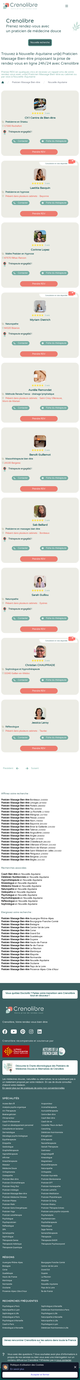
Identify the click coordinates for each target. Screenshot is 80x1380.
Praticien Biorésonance (51, 1179)
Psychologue (7, 1219)
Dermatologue (8, 1132)
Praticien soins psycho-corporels (55, 1211)
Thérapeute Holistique (12, 1244)
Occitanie (20, 963)
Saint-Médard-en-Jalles (31, 850)
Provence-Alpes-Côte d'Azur (29, 969)
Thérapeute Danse (10, 1240)
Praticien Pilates (9, 1201)
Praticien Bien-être (10, 1179)
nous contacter (63, 1360)
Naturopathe (46, 1168)
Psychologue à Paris (10, 1306)
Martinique (21, 951)
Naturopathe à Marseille (51, 1317)
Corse (18, 930)
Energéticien (46, 1136)
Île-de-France (22, 945)
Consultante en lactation (12, 1129)
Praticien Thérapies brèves (52, 1208)
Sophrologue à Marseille (51, 1306)
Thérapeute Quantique (12, 1247)
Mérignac (24, 814)
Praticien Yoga (8, 1211)
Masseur (6, 1165)
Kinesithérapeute (9, 1161)
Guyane (19, 939)
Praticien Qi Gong (48, 1201)
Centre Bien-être (48, 1114)
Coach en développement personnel (17, 1125)
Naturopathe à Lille (49, 1321)
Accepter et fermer (40, 1374)
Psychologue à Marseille (12, 1321)
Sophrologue (7, 1237)
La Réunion (21, 948)
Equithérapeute (9, 1140)
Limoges (23, 803)
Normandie (21, 957)
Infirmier (6, 1158)
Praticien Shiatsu (48, 1204)
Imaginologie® (47, 1154)
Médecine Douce (9, 1168)
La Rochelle (25, 811)
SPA (4, 1229)
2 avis (47, 385)
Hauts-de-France (24, 942)
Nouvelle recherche (40, 42)
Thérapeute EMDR (49, 1240)
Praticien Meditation (50, 1194)
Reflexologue (8, 1226)
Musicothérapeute (49, 1165)
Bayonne (24, 823)
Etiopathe (6, 1143)
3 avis (47, 113)
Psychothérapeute (49, 1222)
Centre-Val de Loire (25, 927)
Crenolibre (8, 1021)
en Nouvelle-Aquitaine (20, 874)
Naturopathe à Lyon (11, 1310)
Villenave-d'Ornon (28, 844)
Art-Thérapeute (9, 1111)
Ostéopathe (7, 1176)
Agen (22, 838)
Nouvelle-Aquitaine (57, 82)
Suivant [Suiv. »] (32, 768)
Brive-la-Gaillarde (28, 826)
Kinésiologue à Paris (11, 1317)
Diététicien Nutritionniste (52, 1132)
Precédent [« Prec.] (11, 768)
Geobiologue (7, 1147)
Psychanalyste (47, 1215)
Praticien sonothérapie (12, 1215)
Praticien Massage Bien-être (26, 82)
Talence (23, 829)
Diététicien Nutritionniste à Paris (55, 1310)
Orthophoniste (8, 1172)
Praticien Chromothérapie (13, 1183)
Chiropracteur (8, 1118)
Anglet (22, 835)
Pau (21, 808)
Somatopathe (8, 1233)
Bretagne (20, 924)
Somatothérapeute (49, 1233)
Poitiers (23, 806)
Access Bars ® (8, 1104)
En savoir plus (17, 1369)
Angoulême (25, 832)
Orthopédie (46, 1172)
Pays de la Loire (23, 966)
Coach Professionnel (11, 1122)
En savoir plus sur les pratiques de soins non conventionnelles (33, 1088)
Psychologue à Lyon (49, 1324)
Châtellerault (25, 841)
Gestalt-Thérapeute (49, 1147)
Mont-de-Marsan (28, 847)
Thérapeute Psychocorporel (53, 1244)
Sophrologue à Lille (10, 1313)
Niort (22, 820)
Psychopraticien (9, 1222)
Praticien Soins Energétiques (14, 1208)
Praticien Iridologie (10, 1190)
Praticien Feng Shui (10, 1186)
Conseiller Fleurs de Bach (52, 1125)
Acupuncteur (46, 1104)
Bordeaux (24, 800)
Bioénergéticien (9, 1114)
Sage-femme (46, 1229)
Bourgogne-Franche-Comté (29, 921)
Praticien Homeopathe (51, 1186)
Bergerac (24, 856)
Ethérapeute (46, 1140)
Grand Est (20, 933)
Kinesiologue (46, 1158)
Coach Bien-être (48, 1118)
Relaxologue (46, 1226)
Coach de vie (46, 1122)
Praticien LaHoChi (48, 1190)
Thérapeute (46, 1237)
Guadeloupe (21, 936)
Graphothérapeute (10, 1150)
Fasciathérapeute (48, 1143)
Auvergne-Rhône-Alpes (27, 918)
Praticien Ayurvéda (49, 1176)
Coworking (45, 1129)
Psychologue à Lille (49, 1313)
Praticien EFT (47, 1183)
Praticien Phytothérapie (51, 1197)
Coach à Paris (8, 1324)
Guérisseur (45, 1150)
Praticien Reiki (8, 1204)
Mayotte (20, 954)
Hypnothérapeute (10, 1154)
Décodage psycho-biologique (15, 1136)
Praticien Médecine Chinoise (14, 1197)
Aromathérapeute (49, 1107)
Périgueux (24, 853)
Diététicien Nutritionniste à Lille (54, 1328)
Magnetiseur (46, 1161)
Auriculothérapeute (49, 1111)
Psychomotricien (48, 1219)
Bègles (22, 859)
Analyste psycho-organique (14, 1107)
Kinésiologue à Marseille (12, 1328)
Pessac (23, 817)
